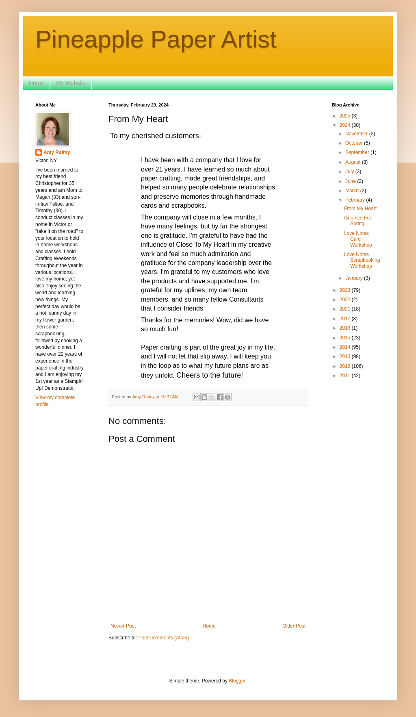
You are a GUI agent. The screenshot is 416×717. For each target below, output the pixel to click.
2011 (346, 375)
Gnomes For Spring (357, 220)
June (351, 181)
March (352, 190)
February (355, 200)
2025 (346, 116)
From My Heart (360, 208)
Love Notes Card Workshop (358, 239)
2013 (346, 356)
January (354, 278)
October (354, 143)
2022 (346, 299)
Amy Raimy (56, 152)
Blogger (237, 681)
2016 (346, 328)
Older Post (294, 626)
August (353, 162)
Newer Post (123, 626)
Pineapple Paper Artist (156, 39)
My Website (71, 83)
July (350, 171)
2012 (346, 366)
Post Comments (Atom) (163, 638)
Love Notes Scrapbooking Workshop (362, 260)
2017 (346, 319)
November (357, 134)
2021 (346, 309)
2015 (346, 338)
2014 (346, 347)
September (357, 152)
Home (36, 83)
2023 (346, 290)
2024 (346, 125)
